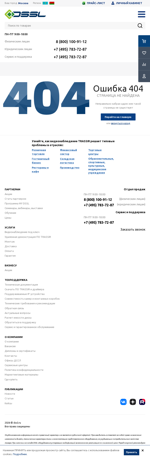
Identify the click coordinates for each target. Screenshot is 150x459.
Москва (23, 3)
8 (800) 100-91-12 (71, 41)
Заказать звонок (133, 229)
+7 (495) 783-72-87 (70, 49)
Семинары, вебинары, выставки (24, 208)
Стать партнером (15, 198)
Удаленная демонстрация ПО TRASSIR (28, 236)
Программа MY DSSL (17, 203)
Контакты (11, 355)
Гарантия (10, 255)
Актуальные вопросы (17, 313)
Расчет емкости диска (18, 317)
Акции (8, 194)
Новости (10, 393)
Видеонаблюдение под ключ (22, 232)
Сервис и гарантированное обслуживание (29, 327)
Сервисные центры (16, 365)
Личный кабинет (126, 3)
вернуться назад (120, 123)
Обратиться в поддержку (20, 322)
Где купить (11, 379)
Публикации (14, 389)
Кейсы (8, 403)
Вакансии (10, 346)
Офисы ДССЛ (13, 360)
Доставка (11, 246)
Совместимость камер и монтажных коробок (32, 298)
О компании (14, 337)
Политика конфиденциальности (24, 369)
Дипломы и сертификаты (20, 350)
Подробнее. (20, 454)
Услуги (10, 227)
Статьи (9, 398)
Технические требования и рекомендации (30, 303)
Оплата (9, 251)
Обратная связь (14, 308)
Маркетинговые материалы (21, 374)
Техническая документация (21, 284)
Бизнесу (11, 265)
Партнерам (12, 189)
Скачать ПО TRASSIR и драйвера (24, 289)
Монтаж (10, 241)
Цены (8, 217)
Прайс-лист (93, 3)
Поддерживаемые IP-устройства (25, 294)
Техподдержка (16, 279)
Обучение (10, 212)
